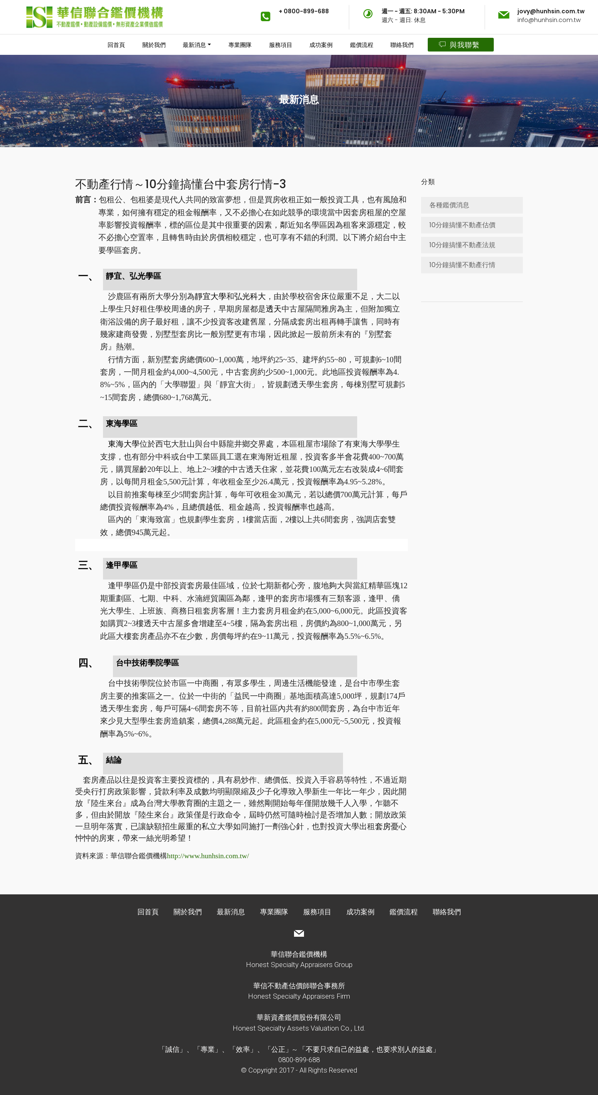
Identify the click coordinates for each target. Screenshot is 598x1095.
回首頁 (116, 45)
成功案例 (321, 45)
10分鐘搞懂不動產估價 (462, 225)
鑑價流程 (361, 45)
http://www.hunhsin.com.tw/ (208, 856)
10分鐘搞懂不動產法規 (462, 245)
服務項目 (280, 45)
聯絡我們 (402, 45)
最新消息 (194, 45)
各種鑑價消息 (449, 205)
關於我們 (154, 45)
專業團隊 (240, 45)
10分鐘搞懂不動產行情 (462, 265)
